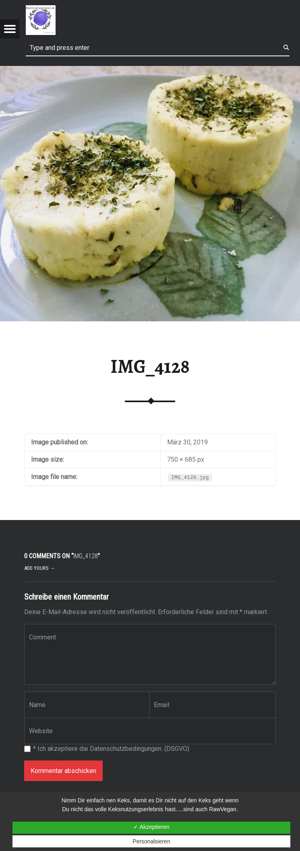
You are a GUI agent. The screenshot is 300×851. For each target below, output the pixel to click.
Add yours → (39, 568)
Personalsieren (151, 841)
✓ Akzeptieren (151, 827)
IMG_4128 (150, 366)
